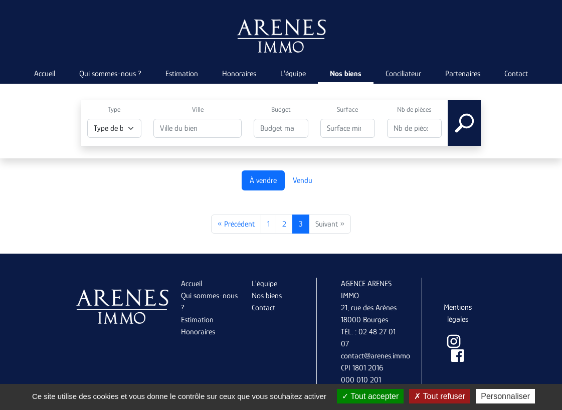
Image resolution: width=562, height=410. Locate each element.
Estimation (181, 73)
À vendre (263, 180)
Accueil (44, 73)
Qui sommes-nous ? (110, 73)
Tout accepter (370, 396)
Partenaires (462, 73)
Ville (198, 109)
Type (114, 109)
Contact (516, 73)
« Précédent (236, 224)
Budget (281, 109)
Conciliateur (403, 73)
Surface (347, 109)
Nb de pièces (414, 109)
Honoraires (239, 73)
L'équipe (293, 73)
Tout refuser (439, 396)
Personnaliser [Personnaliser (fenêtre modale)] (505, 396)
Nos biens (345, 73)
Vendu (302, 180)
